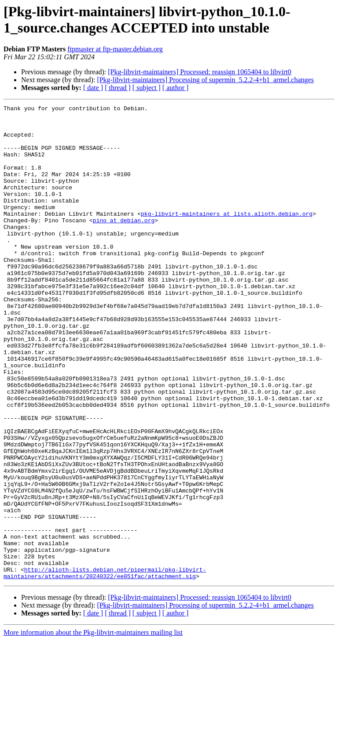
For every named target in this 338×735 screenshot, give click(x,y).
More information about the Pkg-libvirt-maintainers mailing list (93, 727)
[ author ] (175, 87)
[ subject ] (146, 87)
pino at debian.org (123, 244)
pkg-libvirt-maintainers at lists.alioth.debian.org (226, 236)
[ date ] (93, 87)
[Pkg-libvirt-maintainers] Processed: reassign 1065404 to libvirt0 (199, 72)
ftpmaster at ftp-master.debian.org (115, 49)
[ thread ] (118, 87)
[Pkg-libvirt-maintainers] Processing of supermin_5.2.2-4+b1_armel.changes (205, 79)
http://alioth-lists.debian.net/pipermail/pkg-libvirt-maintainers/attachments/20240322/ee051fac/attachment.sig (105, 667)
